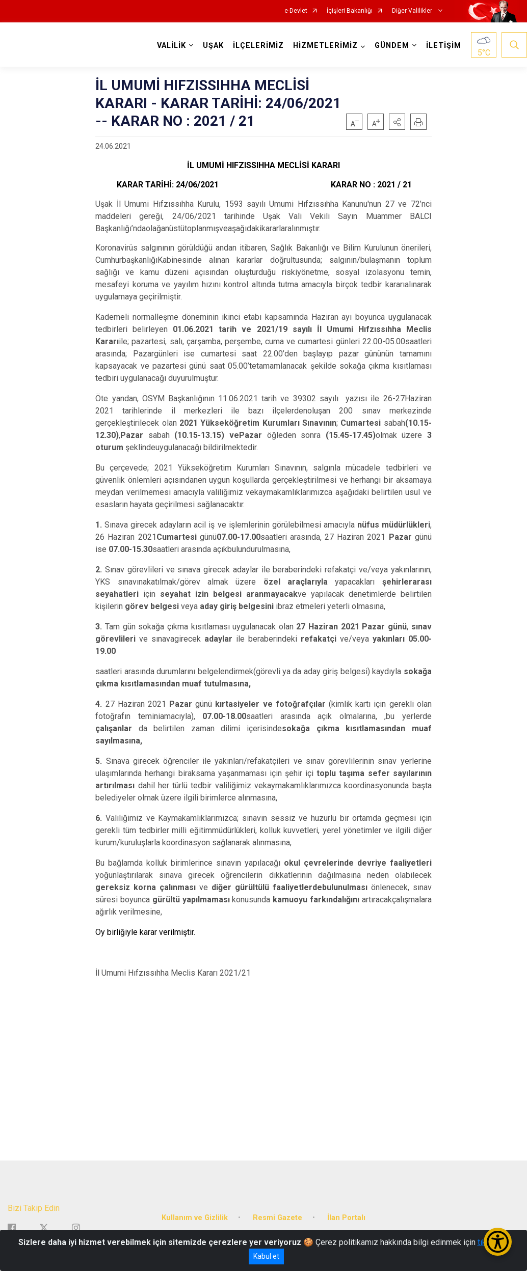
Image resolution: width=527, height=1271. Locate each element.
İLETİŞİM (443, 45)
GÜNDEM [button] (392, 45)
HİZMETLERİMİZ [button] (325, 45)
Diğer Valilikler (413, 11)
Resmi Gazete (277, 1217)
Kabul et (266, 1256)
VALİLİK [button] (171, 45)
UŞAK (213, 45)
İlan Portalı (346, 1217)
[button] (397, 122)
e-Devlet (295, 11)
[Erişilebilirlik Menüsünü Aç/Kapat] (498, 1242)
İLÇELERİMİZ (258, 45)
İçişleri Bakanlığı (350, 11)
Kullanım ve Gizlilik (195, 1217)
